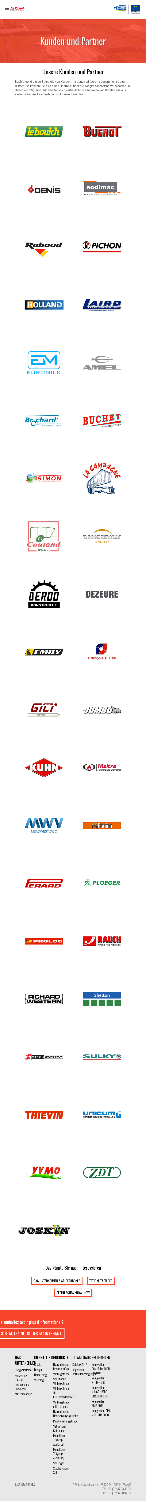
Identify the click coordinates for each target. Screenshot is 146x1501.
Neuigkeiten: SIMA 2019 (98, 1403)
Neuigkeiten (101, 1357)
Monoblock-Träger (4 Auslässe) (59, 1453)
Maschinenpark (23, 1394)
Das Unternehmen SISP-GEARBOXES (57, 1280)
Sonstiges (58, 1463)
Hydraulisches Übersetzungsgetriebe (65, 1413)
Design (38, 1369)
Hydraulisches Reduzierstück (61, 1366)
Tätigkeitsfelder (100, 1280)
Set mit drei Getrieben (59, 1428)
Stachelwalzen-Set (61, 1470)
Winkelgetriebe (61, 1374)
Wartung (39, 1380)
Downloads (81, 1357)
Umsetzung (40, 1375)
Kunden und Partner (21, 1377)
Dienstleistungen (48, 1357)
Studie (37, 1364)
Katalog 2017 (79, 1364)
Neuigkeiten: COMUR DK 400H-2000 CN (101, 1368)
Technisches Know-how (73, 1292)
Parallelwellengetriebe (65, 1421)
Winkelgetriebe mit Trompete (61, 1404)
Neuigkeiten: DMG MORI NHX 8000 (101, 1412)
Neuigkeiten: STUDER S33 (99, 1380)
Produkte (60, 1357)
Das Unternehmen (25, 1360)
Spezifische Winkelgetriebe (61, 1381)
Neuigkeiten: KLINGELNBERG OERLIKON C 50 (100, 1391)
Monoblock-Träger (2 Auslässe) (59, 1440)
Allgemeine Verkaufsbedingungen (84, 1371)
